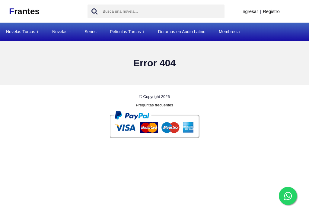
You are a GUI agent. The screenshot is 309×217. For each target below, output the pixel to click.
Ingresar (249, 11)
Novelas (60, 31)
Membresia (229, 31)
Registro (271, 11)
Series (90, 31)
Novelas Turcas (20, 31)
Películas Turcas (125, 31)
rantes (24, 11)
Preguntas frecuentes (154, 105)
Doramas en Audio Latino (181, 31)
